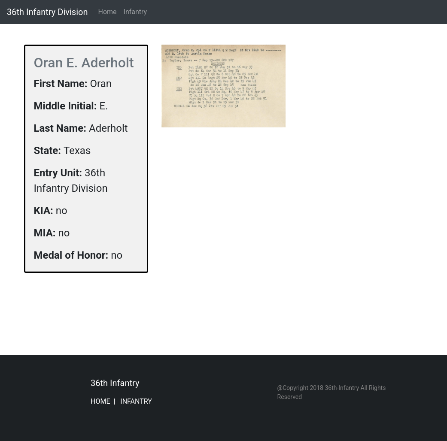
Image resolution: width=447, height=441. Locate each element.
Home (109, 11)
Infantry (135, 12)
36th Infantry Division (47, 12)
